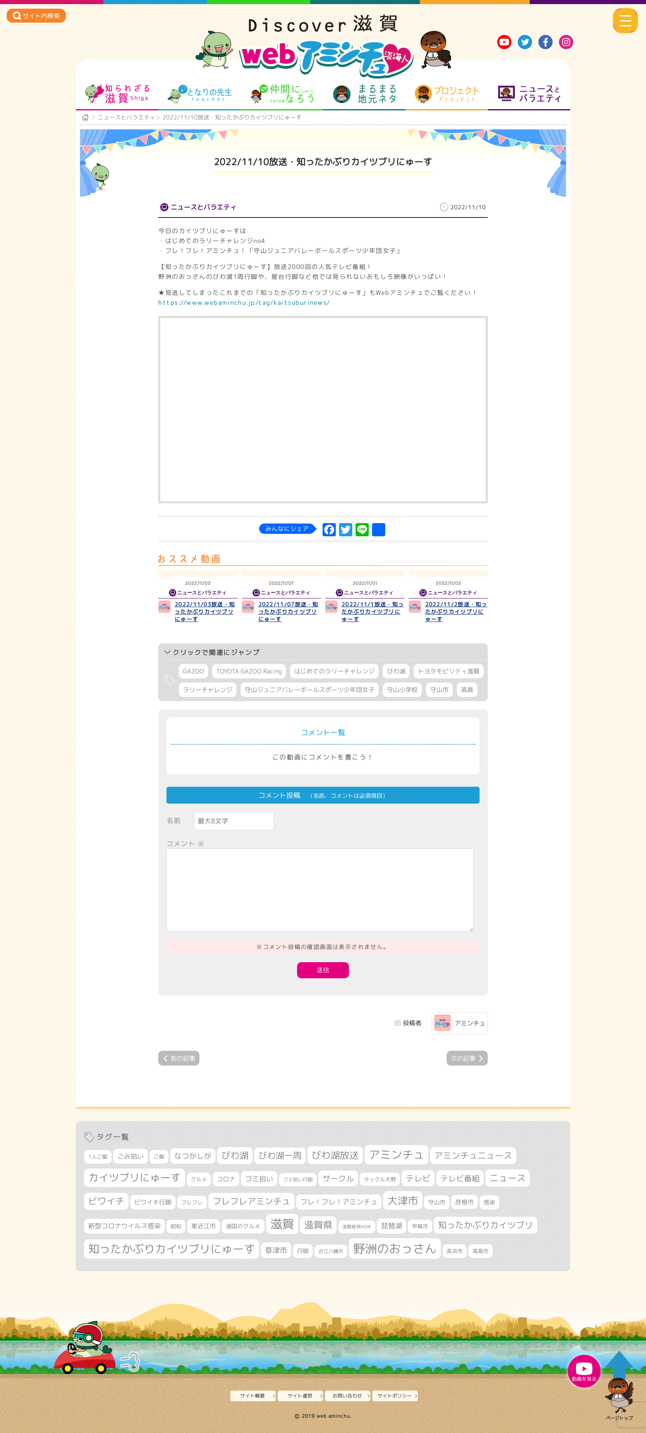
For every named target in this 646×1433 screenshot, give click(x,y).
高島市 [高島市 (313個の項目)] (481, 1251)
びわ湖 (396, 671)
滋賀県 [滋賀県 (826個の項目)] (318, 1224)
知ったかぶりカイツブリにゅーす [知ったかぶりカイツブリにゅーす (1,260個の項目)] (171, 1249)
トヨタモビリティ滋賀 (449, 671)
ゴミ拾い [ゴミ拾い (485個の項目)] (259, 1179)
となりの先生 (200, 94)
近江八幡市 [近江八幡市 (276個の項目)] (330, 1251)
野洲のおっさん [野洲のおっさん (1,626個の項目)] (395, 1248)
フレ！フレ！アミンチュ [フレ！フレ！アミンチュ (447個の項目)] (338, 1201)
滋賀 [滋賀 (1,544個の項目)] (282, 1224)
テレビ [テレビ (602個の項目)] (418, 1178)
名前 (173, 820)
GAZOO (193, 671)
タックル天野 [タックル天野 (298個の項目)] (380, 1179)
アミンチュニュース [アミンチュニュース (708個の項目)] (473, 1155)
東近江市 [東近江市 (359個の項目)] (203, 1226)
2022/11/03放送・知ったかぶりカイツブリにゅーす (205, 612)
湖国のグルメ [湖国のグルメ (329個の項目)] (243, 1226)
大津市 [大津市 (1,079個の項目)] (402, 1200)
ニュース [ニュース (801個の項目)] (507, 1177)
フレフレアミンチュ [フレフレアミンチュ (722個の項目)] (251, 1201)
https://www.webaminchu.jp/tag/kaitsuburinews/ (244, 302)
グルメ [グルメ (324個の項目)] (199, 1179)
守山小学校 (402, 689)
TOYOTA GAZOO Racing (249, 671)
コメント (185, 843)
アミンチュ (469, 1023)
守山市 (439, 689)
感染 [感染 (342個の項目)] (489, 1202)
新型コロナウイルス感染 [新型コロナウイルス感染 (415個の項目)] (124, 1225)
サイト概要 (252, 1395)
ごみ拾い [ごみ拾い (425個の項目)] (130, 1156)
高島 (467, 689)
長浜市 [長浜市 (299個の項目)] (455, 1251)
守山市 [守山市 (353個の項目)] (436, 1202)
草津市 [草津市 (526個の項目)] (276, 1250)
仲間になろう (282, 94)
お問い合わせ (347, 1395)
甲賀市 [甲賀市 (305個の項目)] (420, 1226)
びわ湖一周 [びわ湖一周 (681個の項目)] (280, 1156)
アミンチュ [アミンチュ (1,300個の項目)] (396, 1154)
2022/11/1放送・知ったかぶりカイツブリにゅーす (373, 612)
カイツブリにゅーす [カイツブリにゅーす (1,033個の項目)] (134, 1177)
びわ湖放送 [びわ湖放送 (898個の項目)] (335, 1155)
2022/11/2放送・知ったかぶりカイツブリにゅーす (456, 612)
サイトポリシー (394, 1395)
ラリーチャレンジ (207, 689)
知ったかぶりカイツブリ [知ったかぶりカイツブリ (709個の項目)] (485, 1225)
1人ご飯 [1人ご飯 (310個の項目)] (98, 1156)
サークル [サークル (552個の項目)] (338, 1178)
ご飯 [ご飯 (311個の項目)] (159, 1156)
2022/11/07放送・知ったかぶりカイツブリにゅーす (288, 612)
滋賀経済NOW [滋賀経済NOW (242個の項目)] (356, 1227)
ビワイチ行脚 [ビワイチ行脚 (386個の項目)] (152, 1202)
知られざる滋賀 (117, 94)
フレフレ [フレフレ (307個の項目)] (192, 1202)
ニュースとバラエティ (529, 94)
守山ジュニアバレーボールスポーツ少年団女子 (309, 689)
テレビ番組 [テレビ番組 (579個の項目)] (460, 1178)
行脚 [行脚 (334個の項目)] (303, 1251)
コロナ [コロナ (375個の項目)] (226, 1179)
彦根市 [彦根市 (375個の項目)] (464, 1202)
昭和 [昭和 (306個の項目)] (176, 1226)
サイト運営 (300, 1395)
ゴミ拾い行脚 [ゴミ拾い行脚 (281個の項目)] (298, 1179)
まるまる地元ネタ (364, 94)
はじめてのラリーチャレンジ (334, 671)
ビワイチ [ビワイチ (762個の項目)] (106, 1201)
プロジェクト (447, 94)
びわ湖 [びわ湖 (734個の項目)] (234, 1155)
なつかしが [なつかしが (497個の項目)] (192, 1156)
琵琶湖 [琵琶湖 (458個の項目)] (391, 1225)
